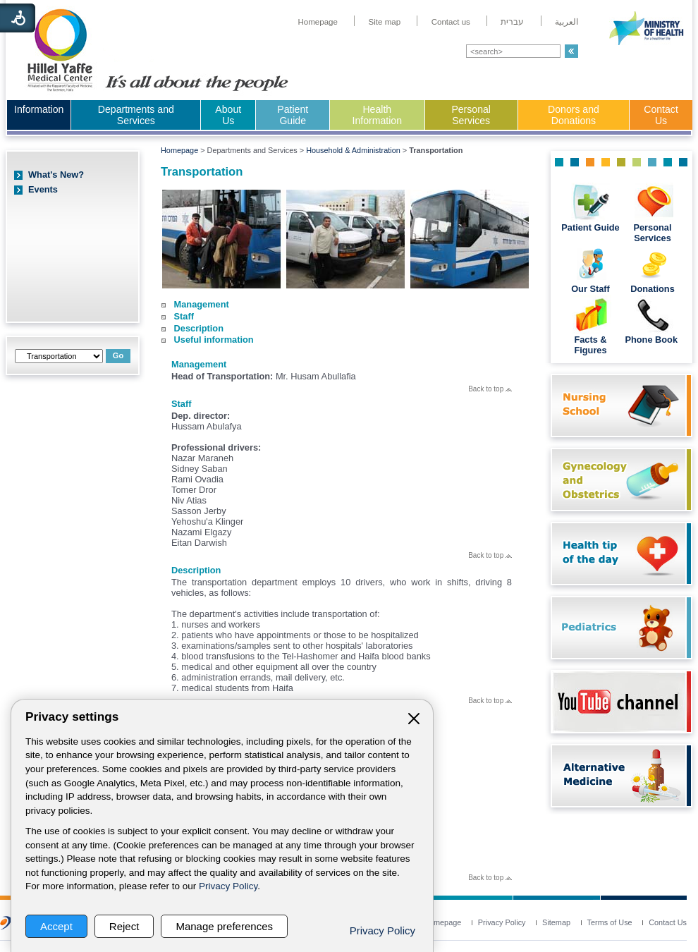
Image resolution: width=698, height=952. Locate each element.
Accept (56, 926)
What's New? (56, 174)
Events (43, 189)
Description (199, 328)
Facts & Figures (590, 344)
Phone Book (652, 339)
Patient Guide (292, 115)
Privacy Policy (228, 886)
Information (38, 109)
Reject (124, 926)
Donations (652, 288)
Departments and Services (136, 115)
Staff (184, 316)
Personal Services (471, 115)
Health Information (377, 115)
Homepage (179, 150)
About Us (228, 115)
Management (201, 304)
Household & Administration (353, 150)
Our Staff (590, 288)
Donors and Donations (573, 115)
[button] (571, 51)
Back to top (490, 389)
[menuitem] (318, 22)
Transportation (202, 171)
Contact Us (661, 115)
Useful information (214, 339)
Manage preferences (224, 926)
